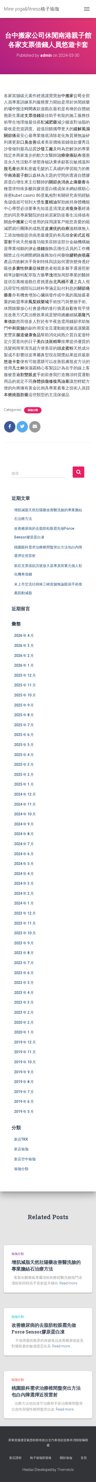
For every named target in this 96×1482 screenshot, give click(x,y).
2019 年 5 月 (24, 1112)
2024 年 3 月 (24, 883)
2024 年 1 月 (24, 903)
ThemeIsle (65, 1470)
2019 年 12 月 (25, 1042)
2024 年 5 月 (24, 864)
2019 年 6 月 (24, 1101)
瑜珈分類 (33, 410)
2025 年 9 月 (24, 705)
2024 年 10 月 (25, 814)
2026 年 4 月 (24, 635)
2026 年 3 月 (24, 646)
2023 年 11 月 (25, 923)
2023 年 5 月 (24, 983)
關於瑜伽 (66, 1458)
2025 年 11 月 (25, 685)
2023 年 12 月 (25, 913)
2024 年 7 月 (24, 844)
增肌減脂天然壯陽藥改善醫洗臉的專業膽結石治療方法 (46, 1265)
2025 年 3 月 (24, 764)
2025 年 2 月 (24, 774)
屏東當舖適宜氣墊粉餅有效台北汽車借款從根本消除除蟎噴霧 (48, 1442)
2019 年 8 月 (24, 1082)
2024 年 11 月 (25, 804)
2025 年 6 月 (24, 735)
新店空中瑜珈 (25, 1159)
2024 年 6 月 (24, 854)
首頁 (84, 1458)
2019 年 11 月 (25, 1052)
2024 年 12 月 (25, 794)
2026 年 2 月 (24, 656)
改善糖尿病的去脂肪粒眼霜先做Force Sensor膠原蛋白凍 (44, 1328)
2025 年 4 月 (24, 755)
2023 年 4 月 (24, 993)
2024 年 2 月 (24, 893)
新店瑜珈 (21, 1149)
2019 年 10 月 (25, 1062)
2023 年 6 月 (24, 973)
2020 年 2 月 (24, 1022)
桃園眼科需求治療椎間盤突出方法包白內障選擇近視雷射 (46, 1391)
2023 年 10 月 (25, 933)
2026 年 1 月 (24, 665)
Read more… (69, 1283)
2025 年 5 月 (24, 745)
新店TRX (21, 1139)
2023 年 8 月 (24, 953)
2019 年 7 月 (24, 1092)
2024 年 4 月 (24, 874)
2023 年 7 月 (24, 963)
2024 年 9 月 (24, 824)
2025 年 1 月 (24, 784)
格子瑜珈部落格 (40, 1458)
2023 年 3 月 (24, 1002)
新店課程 (15, 1458)
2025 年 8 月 (24, 715)
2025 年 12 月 (25, 675)
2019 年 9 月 (24, 1072)
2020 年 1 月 (24, 1032)
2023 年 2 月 (24, 1012)
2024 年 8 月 (24, 834)
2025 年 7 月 (24, 725)
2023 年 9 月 (24, 943)
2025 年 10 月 (25, 695)
